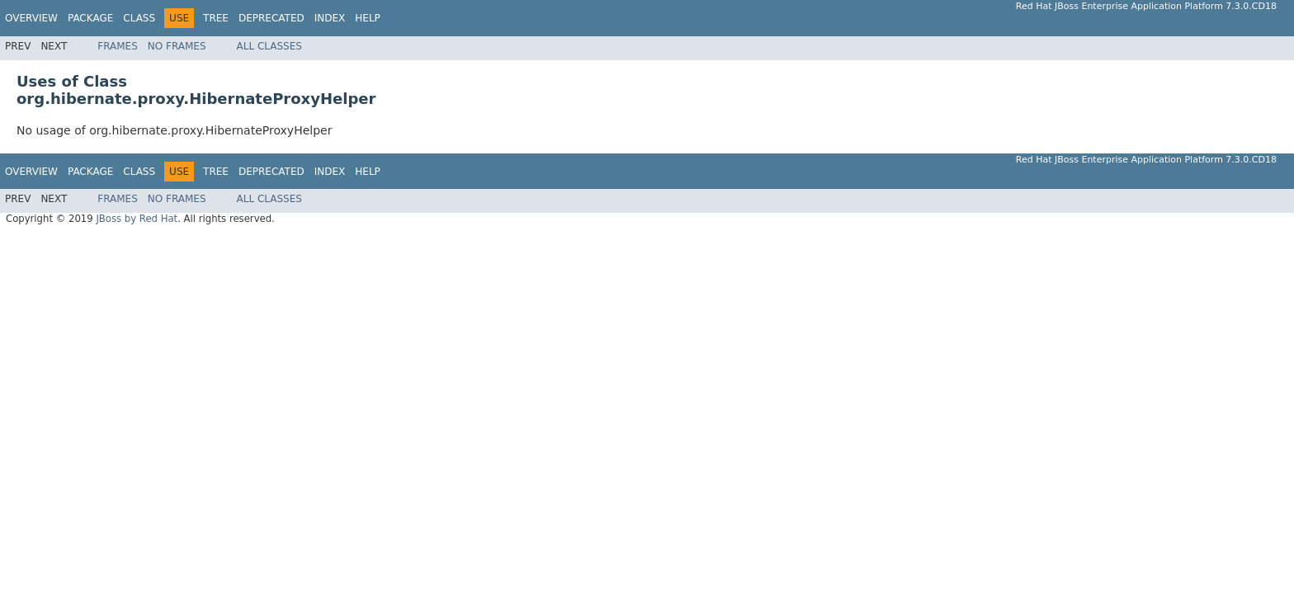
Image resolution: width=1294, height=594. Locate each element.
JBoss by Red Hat (136, 218)
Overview (31, 18)
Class (139, 18)
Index (330, 18)
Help (367, 18)
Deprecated (271, 18)
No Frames (177, 46)
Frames (117, 46)
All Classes (269, 46)
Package (90, 18)
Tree (216, 18)
